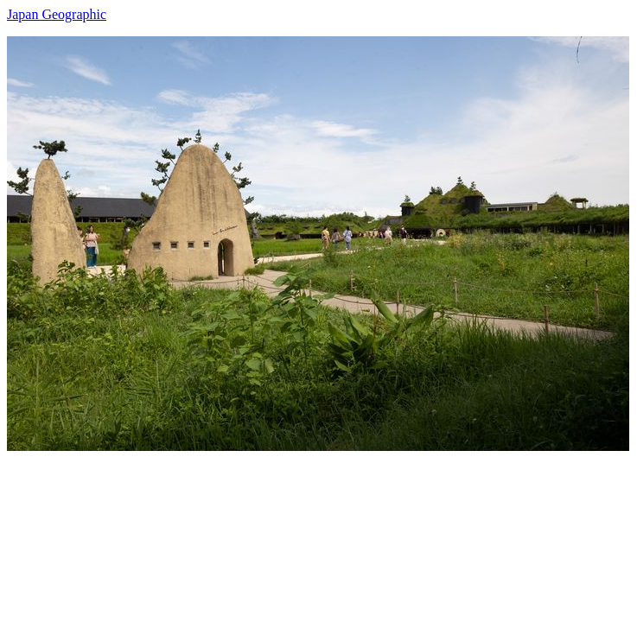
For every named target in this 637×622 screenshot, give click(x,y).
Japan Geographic (56, 14)
